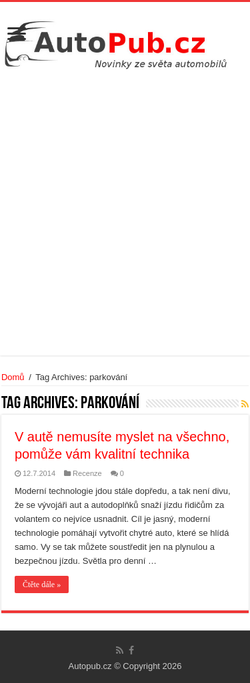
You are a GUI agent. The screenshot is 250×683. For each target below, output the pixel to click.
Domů (13, 377)
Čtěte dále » (42, 584)
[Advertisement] (125, 211)
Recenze (87, 473)
